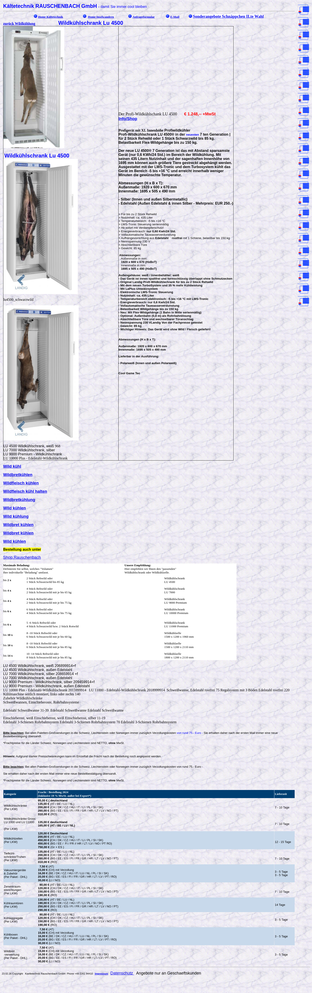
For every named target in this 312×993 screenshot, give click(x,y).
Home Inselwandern (101, 16)
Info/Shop (128, 118)
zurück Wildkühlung (19, 23)
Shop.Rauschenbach (22, 557)
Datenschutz (122, 973)
